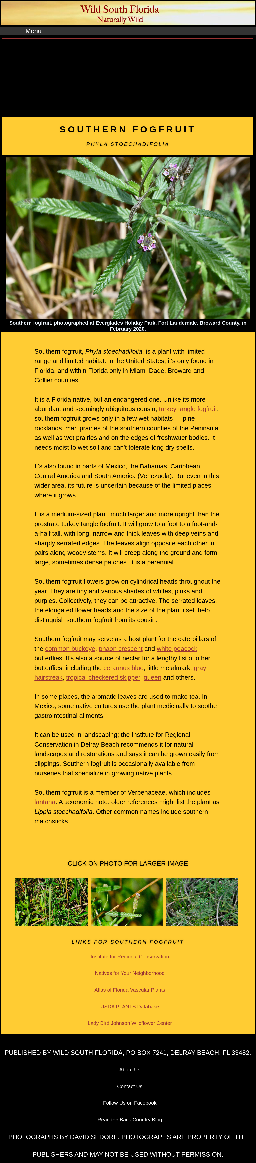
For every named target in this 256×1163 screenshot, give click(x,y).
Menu (34, 30)
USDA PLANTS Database (129, 1006)
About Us (130, 1069)
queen (153, 677)
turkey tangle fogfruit (188, 408)
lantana (45, 801)
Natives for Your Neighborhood (130, 973)
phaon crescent (121, 648)
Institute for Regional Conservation (130, 956)
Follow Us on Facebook (130, 1103)
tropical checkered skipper (103, 677)
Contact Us (129, 1086)
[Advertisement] (128, 77)
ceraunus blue (124, 667)
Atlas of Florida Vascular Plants (129, 990)
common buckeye (70, 648)
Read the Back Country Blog (130, 1119)
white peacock (177, 648)
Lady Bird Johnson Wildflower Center (130, 1023)
